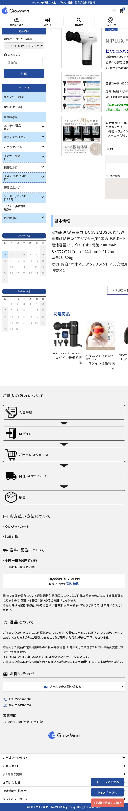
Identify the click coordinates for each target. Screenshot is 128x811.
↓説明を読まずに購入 (107, 803)
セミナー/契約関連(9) (14, 207)
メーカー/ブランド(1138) (15, 197)
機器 (111, 131)
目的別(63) (11, 218)
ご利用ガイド (11, 766)
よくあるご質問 (12, 774)
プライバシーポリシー (16, 799)
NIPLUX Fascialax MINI (66, 353)
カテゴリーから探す (15, 758)
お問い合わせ (11, 782)
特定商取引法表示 (15, 791)
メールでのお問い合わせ (63, 686)
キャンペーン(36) (15, 97)
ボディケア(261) (14, 137)
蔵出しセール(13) (15, 107)
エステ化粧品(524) (12, 127)
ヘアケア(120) (13, 147)
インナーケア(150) (12, 157)
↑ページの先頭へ (107, 782)
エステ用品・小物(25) (15, 177)
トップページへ (107, 792)
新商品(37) (11, 117)
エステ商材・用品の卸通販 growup (56, 807)
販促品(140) (12, 187)
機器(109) (11, 167)
